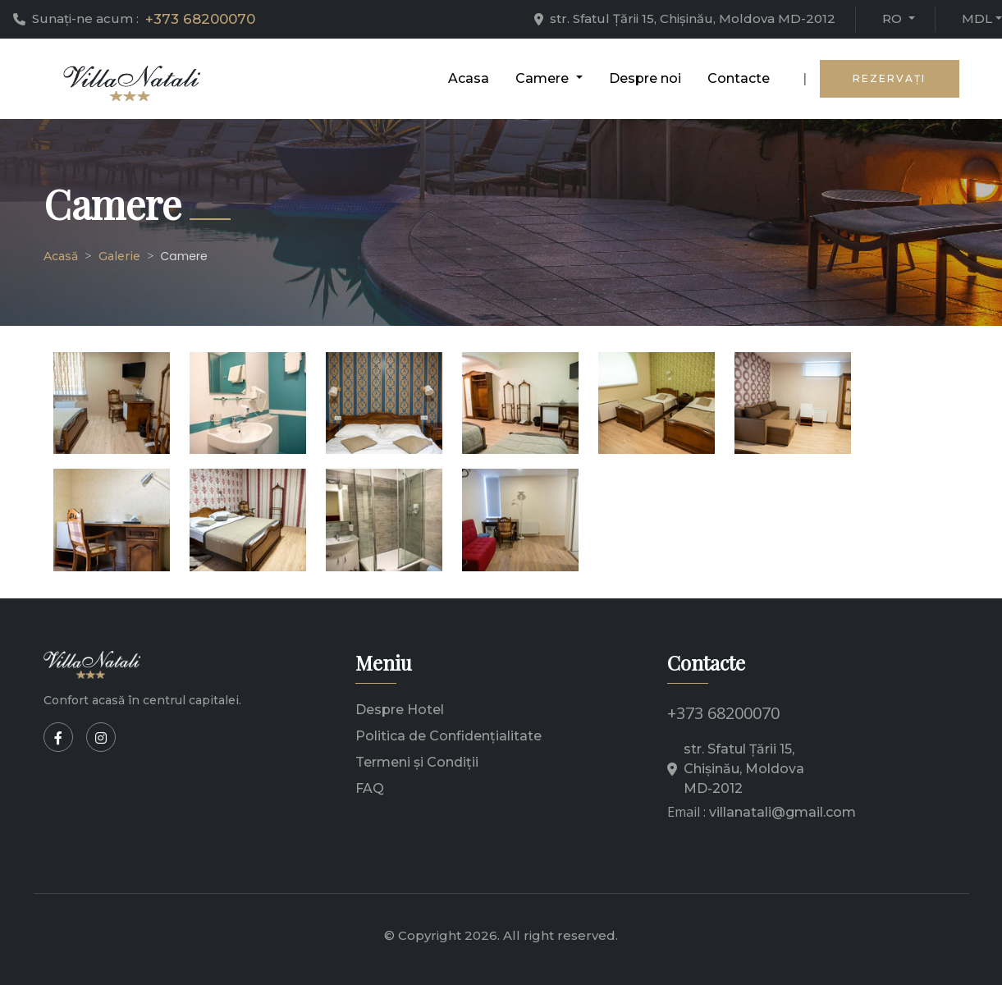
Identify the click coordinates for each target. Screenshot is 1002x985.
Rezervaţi (889, 78)
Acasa (468, 78)
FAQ (369, 788)
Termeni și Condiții (416, 762)
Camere (184, 256)
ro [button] (893, 18)
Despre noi (645, 78)
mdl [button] (977, 18)
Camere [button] (543, 78)
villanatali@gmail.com (782, 812)
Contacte (738, 78)
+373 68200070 (200, 19)
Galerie (119, 256)
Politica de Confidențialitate (448, 736)
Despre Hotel (399, 709)
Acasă (60, 256)
